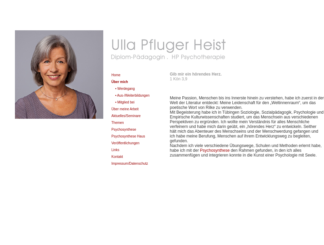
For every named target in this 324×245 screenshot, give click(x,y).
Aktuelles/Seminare (126, 116)
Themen (117, 123)
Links (115, 150)
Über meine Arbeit (125, 109)
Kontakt (117, 157)
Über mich (119, 82)
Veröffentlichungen (125, 143)
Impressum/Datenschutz (129, 163)
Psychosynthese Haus (128, 136)
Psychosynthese (123, 129)
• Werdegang (125, 89)
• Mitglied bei (124, 102)
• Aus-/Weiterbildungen (132, 95)
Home (116, 75)
